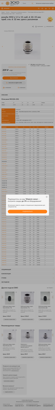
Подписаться (27, 211)
